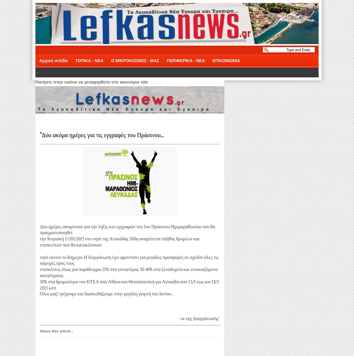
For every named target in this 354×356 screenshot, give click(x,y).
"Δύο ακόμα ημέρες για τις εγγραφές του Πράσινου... (102, 134)
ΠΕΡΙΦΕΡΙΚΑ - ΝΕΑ (186, 60)
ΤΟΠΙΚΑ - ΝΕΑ (89, 60)
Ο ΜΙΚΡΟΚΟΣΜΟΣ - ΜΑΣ (135, 60)
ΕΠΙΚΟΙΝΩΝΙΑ (226, 60)
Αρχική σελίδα (53, 60)
